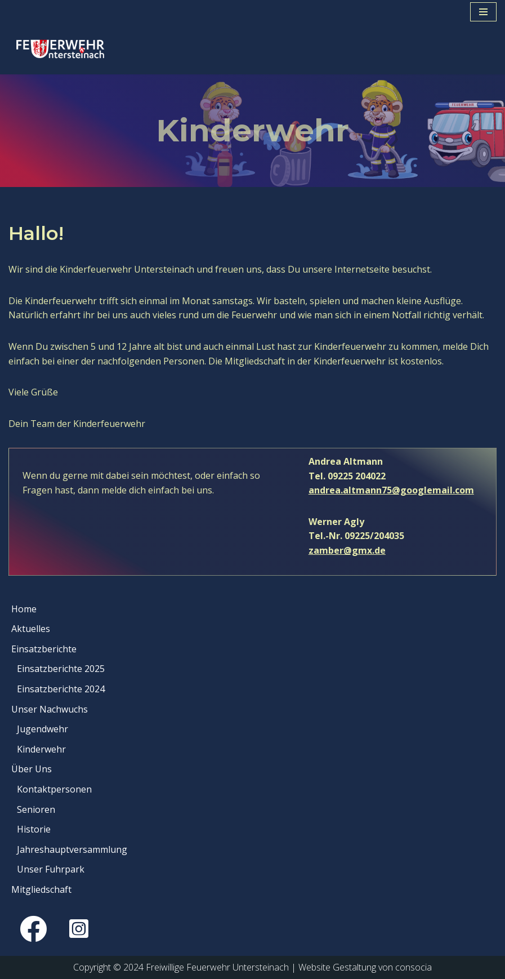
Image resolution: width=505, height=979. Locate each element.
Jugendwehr (42, 729)
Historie (34, 829)
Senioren (36, 809)
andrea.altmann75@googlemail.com (391, 490)
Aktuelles (30, 628)
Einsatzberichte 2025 (61, 668)
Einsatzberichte (44, 649)
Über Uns (31, 769)
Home (24, 609)
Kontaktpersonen (54, 789)
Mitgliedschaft (41, 889)
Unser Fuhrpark (50, 869)
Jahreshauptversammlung (72, 849)
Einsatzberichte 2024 (61, 689)
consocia (413, 967)
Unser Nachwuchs (49, 709)
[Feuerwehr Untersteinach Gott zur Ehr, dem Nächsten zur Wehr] (63, 49)
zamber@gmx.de (347, 550)
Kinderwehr (41, 749)
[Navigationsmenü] (483, 11)
